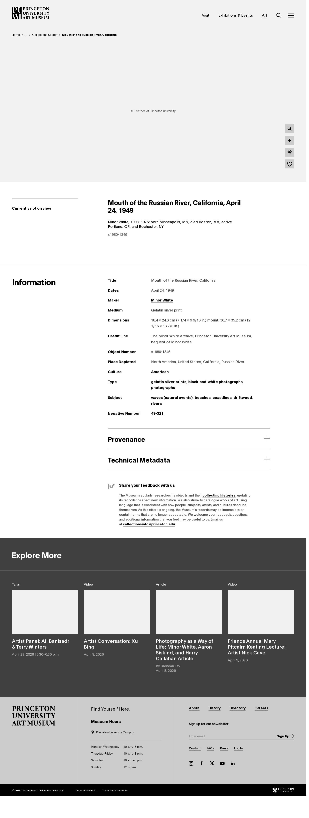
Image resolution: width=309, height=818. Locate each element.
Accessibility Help (86, 811)
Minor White (162, 320)
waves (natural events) (172, 418)
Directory (239, 728)
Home (16, 34)
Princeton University (51, 811)
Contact (195, 769)
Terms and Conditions (115, 811)
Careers (264, 728)
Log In (238, 769)
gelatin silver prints (168, 402)
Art (264, 15)
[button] (33, 737)
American (160, 392)
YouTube (222, 784)
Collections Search (44, 34)
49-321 (157, 434)
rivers (156, 424)
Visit (205, 15)
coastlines (222, 418)
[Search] (278, 15)
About (194, 728)
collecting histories (219, 516)
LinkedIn (233, 784)
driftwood (243, 418)
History (215, 728)
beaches (203, 418)
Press (224, 769)
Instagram (191, 784)
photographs (163, 408)
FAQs (210, 769)
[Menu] (290, 15)
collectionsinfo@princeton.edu (149, 545)
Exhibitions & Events (235, 15)
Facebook (201, 784)
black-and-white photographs (215, 402)
